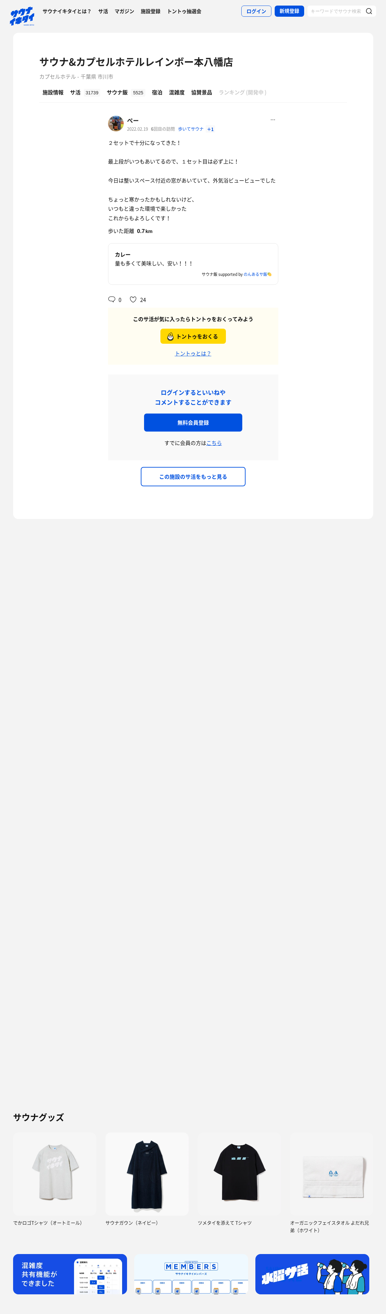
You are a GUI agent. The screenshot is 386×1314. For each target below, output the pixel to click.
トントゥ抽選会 (184, 11)
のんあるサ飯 (255, 274)
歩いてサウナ (191, 129)
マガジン (124, 11)
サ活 (103, 11)
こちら (214, 443)
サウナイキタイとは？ (67, 11)
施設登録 (150, 11)
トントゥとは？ (193, 353)
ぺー (133, 120)
